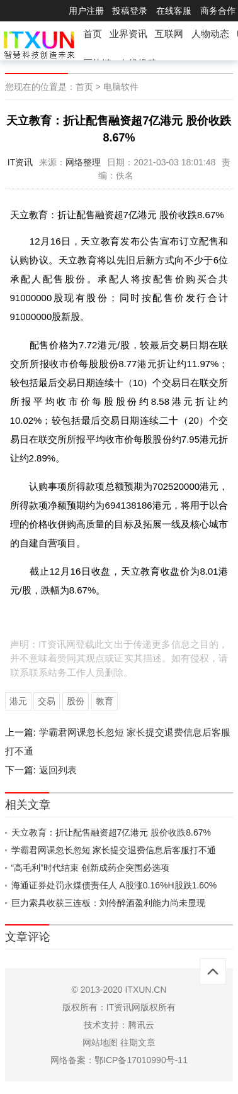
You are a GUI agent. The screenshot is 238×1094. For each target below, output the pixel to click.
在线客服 (173, 11)
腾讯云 (141, 1025)
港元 (18, 701)
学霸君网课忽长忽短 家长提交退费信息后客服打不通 (114, 850)
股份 (75, 701)
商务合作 (217, 11)
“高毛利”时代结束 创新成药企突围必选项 (90, 868)
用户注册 (86, 11)
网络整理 (83, 162)
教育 (104, 701)
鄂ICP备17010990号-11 (141, 1060)
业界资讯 (128, 33)
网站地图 (100, 1042)
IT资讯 (20, 162)
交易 (46, 701)
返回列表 (58, 770)
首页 (92, 33)
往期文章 (138, 1042)
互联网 (169, 33)
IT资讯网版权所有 (141, 1007)
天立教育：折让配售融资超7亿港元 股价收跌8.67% (111, 832)
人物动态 (210, 33)
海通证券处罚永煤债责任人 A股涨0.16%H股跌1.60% (114, 885)
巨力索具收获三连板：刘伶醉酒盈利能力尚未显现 (108, 903)
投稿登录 (129, 11)
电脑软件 (121, 87)
